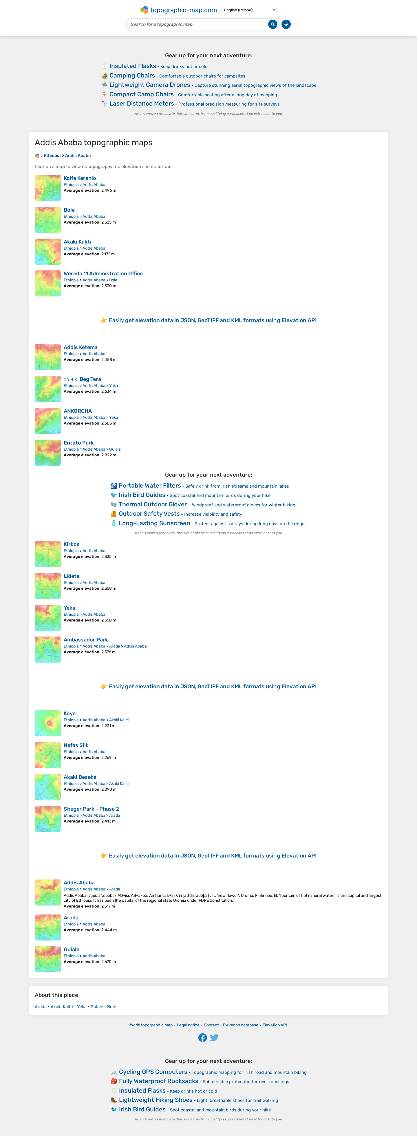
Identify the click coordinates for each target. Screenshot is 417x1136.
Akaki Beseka (80, 777)
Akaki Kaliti (77, 242)
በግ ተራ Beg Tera (82, 379)
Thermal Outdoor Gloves (153, 504)
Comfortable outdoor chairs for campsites (202, 76)
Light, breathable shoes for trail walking (237, 1100)
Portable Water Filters (150, 485)
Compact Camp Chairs (141, 94)
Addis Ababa (94, 184)
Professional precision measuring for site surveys (229, 104)
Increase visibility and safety (213, 514)
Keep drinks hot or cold (184, 66)
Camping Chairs (132, 75)
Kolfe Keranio (80, 178)
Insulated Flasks (132, 65)
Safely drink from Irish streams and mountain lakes (237, 486)
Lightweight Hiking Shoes (156, 1099)
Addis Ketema (81, 347)
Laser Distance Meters (141, 103)
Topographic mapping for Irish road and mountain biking (249, 1072)
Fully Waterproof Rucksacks (158, 1081)
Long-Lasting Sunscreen (154, 523)
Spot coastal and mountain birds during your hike (220, 495)
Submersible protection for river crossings (246, 1081)
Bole (69, 210)
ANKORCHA (78, 411)
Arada (114, 646)
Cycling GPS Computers (153, 1071)
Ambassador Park (86, 640)
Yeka (113, 385)
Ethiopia (71, 184)
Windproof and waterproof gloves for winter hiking (243, 505)
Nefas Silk (76, 745)
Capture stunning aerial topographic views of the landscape (255, 85)
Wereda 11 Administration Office (103, 273)
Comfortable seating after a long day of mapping (227, 94)
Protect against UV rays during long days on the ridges (251, 523)
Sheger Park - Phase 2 (91, 809)
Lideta (71, 576)
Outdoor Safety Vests (149, 513)
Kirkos (72, 544)
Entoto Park (79, 443)
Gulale (115, 449)
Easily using (213, 320)
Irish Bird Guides (142, 494)
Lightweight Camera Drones (149, 84)
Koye (70, 713)
